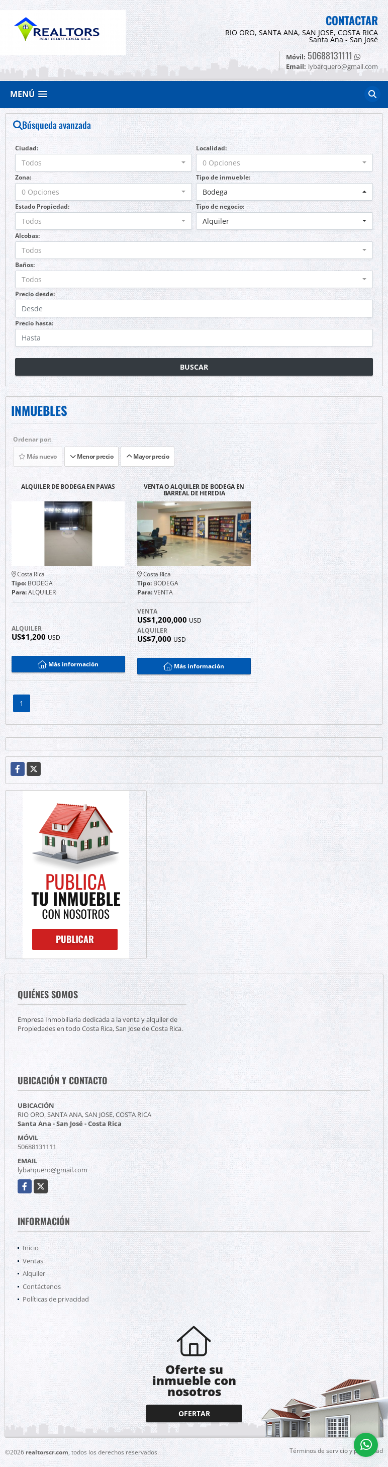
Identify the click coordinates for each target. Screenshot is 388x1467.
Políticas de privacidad (56, 1299)
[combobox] (103, 162)
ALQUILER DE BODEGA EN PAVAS (68, 487)
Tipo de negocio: (220, 206)
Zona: (23, 177)
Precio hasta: (34, 323)
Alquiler (34, 1273)
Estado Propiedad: (42, 206)
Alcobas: (27, 235)
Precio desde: (35, 294)
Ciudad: (26, 148)
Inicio (31, 1247)
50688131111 (330, 55)
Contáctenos (42, 1286)
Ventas (33, 1260)
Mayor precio (147, 456)
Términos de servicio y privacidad (336, 1450)
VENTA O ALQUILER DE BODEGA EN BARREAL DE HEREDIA (194, 489)
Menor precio (91, 456)
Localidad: (211, 148)
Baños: (25, 265)
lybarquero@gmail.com (52, 1169)
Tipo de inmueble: (223, 177)
